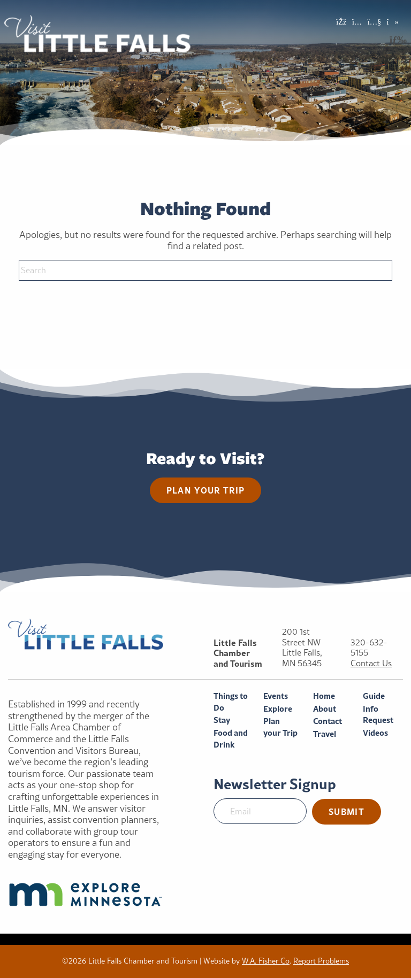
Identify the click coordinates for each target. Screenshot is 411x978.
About (324, 708)
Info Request (378, 714)
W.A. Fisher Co (266, 961)
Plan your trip (205, 490)
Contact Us (371, 663)
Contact (327, 721)
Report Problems (321, 961)
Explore (277, 708)
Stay (222, 720)
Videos (375, 732)
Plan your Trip (280, 726)
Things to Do (231, 701)
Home (324, 696)
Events (275, 696)
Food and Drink (231, 738)
